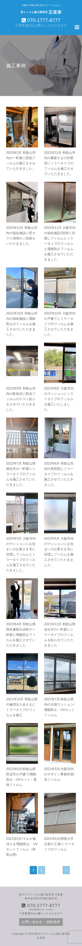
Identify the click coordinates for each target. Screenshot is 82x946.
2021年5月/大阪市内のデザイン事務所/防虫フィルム (59, 774)
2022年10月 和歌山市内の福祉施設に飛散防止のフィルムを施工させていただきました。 (22, 324)
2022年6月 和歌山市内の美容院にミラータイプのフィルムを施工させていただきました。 (59, 474)
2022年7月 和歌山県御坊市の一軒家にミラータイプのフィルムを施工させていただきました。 (21, 474)
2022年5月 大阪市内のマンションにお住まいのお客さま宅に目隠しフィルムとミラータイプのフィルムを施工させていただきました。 (21, 554)
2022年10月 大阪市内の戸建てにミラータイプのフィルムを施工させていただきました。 (59, 324)
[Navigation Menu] (77, 27)
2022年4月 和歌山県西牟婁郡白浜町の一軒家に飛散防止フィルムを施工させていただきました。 (21, 634)
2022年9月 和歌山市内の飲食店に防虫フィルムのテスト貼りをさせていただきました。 (21, 399)
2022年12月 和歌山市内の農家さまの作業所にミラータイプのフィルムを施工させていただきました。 (59, 163)
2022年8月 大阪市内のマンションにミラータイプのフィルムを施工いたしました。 (59, 399)
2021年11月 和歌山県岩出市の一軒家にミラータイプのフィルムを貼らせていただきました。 (59, 634)
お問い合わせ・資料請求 (41, 922)
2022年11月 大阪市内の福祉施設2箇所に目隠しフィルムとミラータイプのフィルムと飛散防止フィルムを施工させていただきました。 (59, 243)
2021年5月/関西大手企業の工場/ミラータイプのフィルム (59, 844)
